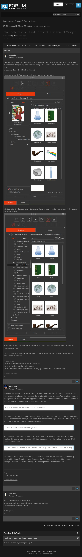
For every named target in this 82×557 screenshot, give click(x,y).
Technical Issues (30, 21)
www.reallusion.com (11, 480)
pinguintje (13, 35)
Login (66, 4)
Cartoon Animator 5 (15, 21)
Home (5, 21)
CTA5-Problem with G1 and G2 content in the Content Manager (27, 26)
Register (73, 4)
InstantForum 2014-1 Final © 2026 (44, 551)
